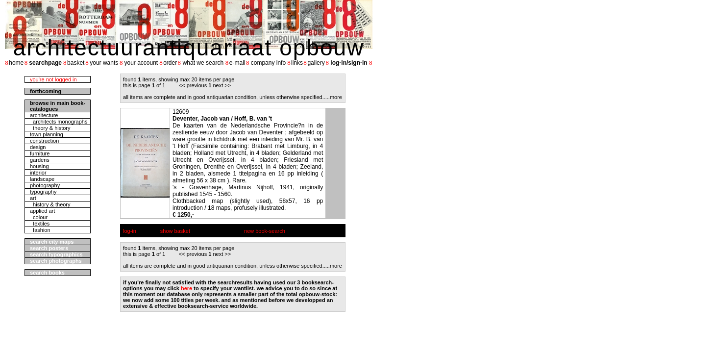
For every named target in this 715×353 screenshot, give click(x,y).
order (170, 62)
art (33, 198)
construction (44, 141)
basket (75, 62)
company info (268, 62)
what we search (203, 62)
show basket (175, 231)
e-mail (237, 62)
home (16, 62)
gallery (315, 62)
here (186, 288)
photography (45, 185)
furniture (39, 153)
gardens (39, 160)
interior (38, 173)
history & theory (50, 204)
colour (39, 217)
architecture (44, 115)
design (38, 147)
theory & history (50, 128)
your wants (104, 62)
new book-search (264, 231)
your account (141, 62)
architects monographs (58, 122)
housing (39, 166)
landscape (42, 179)
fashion (40, 230)
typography (43, 192)
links (297, 62)
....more (333, 97)
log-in (129, 231)
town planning (46, 134)
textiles (39, 224)
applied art (42, 211)
